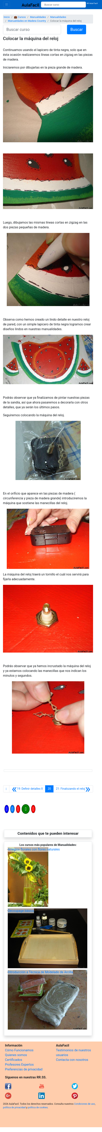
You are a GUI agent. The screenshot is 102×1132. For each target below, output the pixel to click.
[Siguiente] (73, 788)
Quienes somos (16, 1055)
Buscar (76, 29)
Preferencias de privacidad (24, 1069)
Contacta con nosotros (72, 1060)
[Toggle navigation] (6, 4)
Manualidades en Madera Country (27, 20)
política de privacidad (14, 1107)
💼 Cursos (20, 17)
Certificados (13, 1060)
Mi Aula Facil (92, 3)
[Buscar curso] (63, 5)
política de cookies (38, 1107)
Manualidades (38, 17)
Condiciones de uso (84, 1104)
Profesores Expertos (19, 1064)
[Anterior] (27, 788)
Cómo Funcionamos (19, 1050)
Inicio (7, 17)
